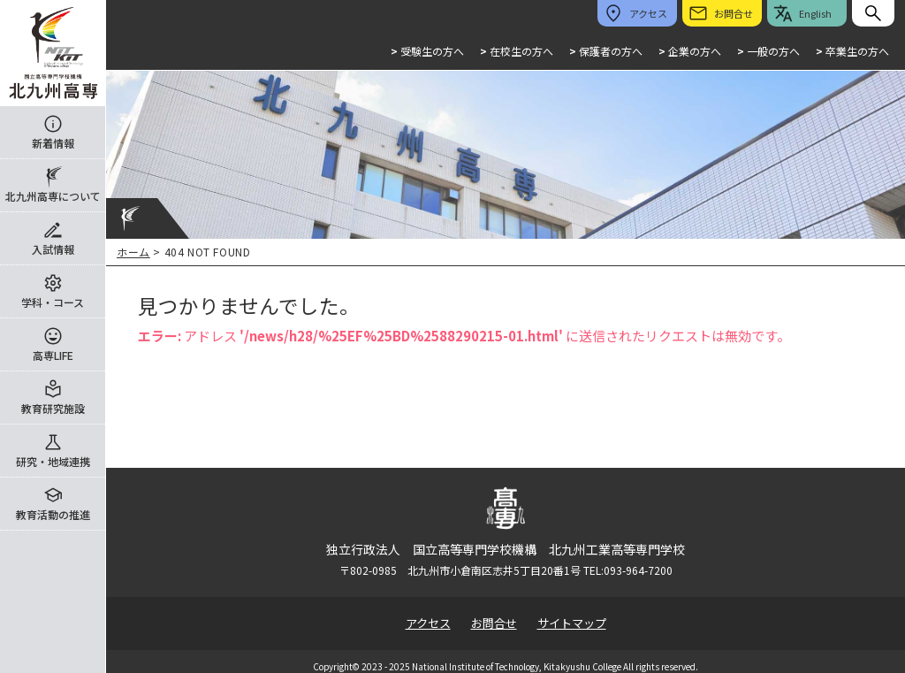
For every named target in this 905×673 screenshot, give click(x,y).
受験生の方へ (427, 50)
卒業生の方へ (852, 50)
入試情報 (53, 248)
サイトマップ (571, 623)
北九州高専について (53, 195)
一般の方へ (768, 50)
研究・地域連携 (53, 461)
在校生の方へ (516, 50)
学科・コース (52, 302)
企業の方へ (689, 50)
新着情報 (53, 142)
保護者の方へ (606, 50)
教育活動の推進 (53, 514)
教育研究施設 (53, 408)
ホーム (133, 251)
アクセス (428, 623)
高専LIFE (53, 355)
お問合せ (494, 623)
